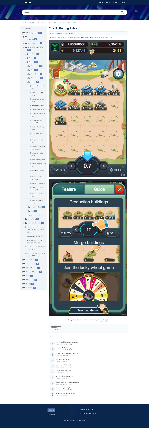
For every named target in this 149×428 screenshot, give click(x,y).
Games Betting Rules (36, 215)
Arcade (74, 22)
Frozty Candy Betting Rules (64, 388)
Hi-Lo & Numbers (36, 207)
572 (36, 62)
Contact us (51, 415)
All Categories (26, 29)
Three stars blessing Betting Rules (67, 342)
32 (41, 78)
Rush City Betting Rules (38, 159)
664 (40, 32)
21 (43, 207)
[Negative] (106, 320)
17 (40, 271)
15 (41, 66)
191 (32, 283)
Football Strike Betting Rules (65, 376)
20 (37, 82)
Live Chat (51, 410)
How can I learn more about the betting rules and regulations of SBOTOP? (35, 229)
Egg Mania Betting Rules (38, 109)
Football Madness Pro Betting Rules (67, 382)
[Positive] (102, 320)
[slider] (56, 326)
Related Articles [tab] (55, 337)
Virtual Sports (30, 280)
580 (29, 50)
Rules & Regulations (41, 22)
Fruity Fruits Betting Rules (64, 365)
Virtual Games (35, 74)
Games (68, 22)
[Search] (122, 12)
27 (38, 267)
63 (31, 275)
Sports (31, 58)
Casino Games (35, 78)
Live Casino (32, 54)
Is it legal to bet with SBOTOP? (35, 236)
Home (24, 22)
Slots (32, 70)
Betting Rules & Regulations (56, 22)
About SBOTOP (30, 260)
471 (36, 70)
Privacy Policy (31, 219)
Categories (31, 22)
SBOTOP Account (31, 268)
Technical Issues (31, 264)
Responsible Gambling (34, 223)
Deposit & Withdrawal (32, 272)
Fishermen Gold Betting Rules (65, 393)
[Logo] (27, 2)
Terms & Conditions (33, 43)
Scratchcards (35, 66)
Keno (32, 211)
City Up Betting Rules (38, 105)
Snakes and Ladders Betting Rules (67, 353)
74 (35, 39)
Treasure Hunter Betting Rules (65, 348)
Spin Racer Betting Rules (39, 183)
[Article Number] (50, 33)
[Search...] (74, 12)
